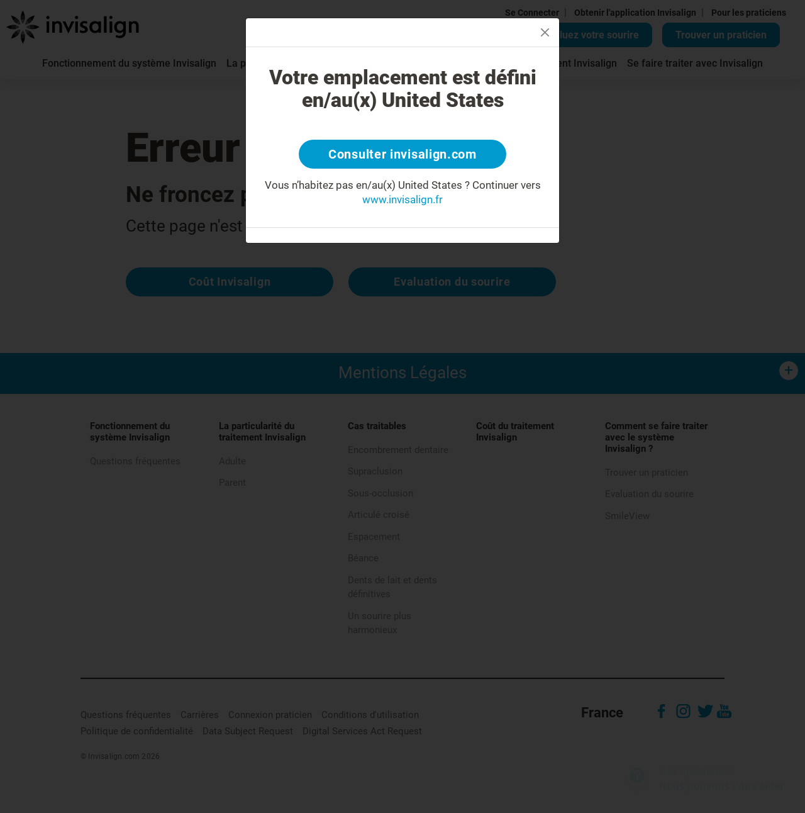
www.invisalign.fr (402, 199)
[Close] (545, 32)
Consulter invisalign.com (402, 154)
